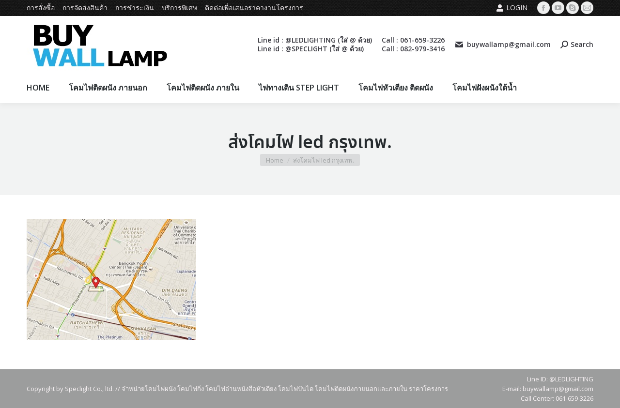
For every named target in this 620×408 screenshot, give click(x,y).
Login (511, 8)
